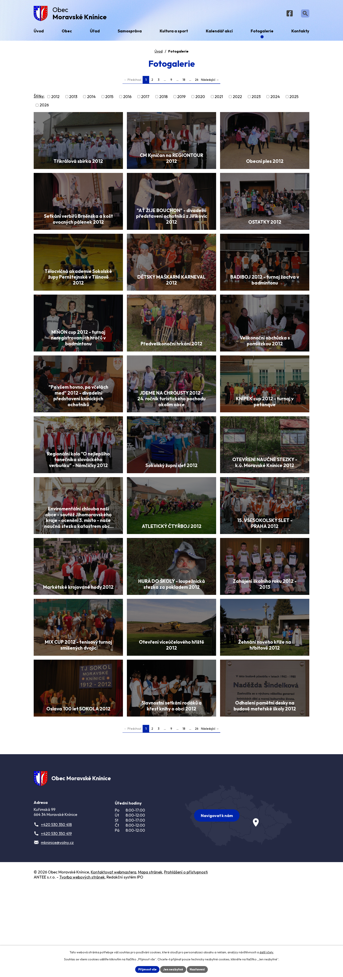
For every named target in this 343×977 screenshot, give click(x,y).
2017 (145, 97)
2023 (256, 97)
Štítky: (39, 97)
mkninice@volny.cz (57, 932)
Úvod (158, 52)
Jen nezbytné (173, 969)
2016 (127, 97)
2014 (91, 97)
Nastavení (198, 969)
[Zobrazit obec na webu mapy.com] (238, 904)
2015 (109, 97)
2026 (44, 106)
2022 (237, 97)
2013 (73, 97)
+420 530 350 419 (56, 923)
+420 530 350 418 (56, 914)
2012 (55, 97)
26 (196, 81)
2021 (219, 97)
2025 (293, 97)
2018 (163, 97)
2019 (181, 97)
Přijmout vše (146, 969)
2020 (200, 97)
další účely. (266, 952)
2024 (275, 97)
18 (183, 81)
